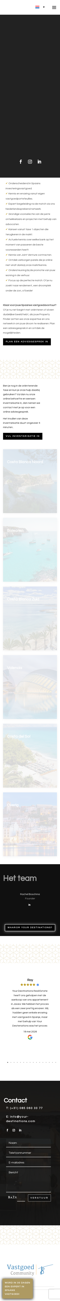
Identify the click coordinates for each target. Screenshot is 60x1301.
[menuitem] (40, 7)
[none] (40, 7)
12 (42, 1062)
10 (36, 1062)
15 (52, 1062)
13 (46, 1062)
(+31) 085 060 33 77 (26, 1108)
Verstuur (39, 1198)
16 (55, 1062)
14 (49, 1062)
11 (39, 1062)
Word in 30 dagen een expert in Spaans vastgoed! (17, 1288)
